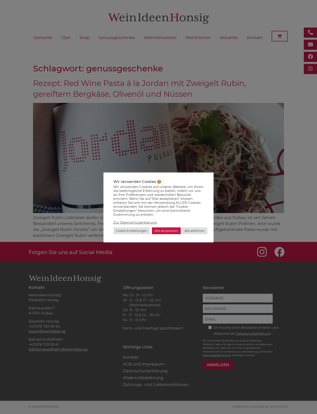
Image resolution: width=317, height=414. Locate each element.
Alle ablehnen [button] (194, 230)
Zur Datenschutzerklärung (135, 223)
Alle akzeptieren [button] (166, 230)
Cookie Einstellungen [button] (131, 230)
